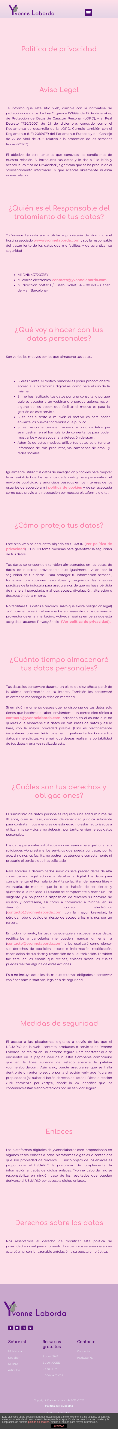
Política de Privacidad (59, 1405)
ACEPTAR (59, 1426)
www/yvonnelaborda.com (56, 240)
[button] (88, 12)
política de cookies (38, 1421)
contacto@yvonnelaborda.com (79, 280)
